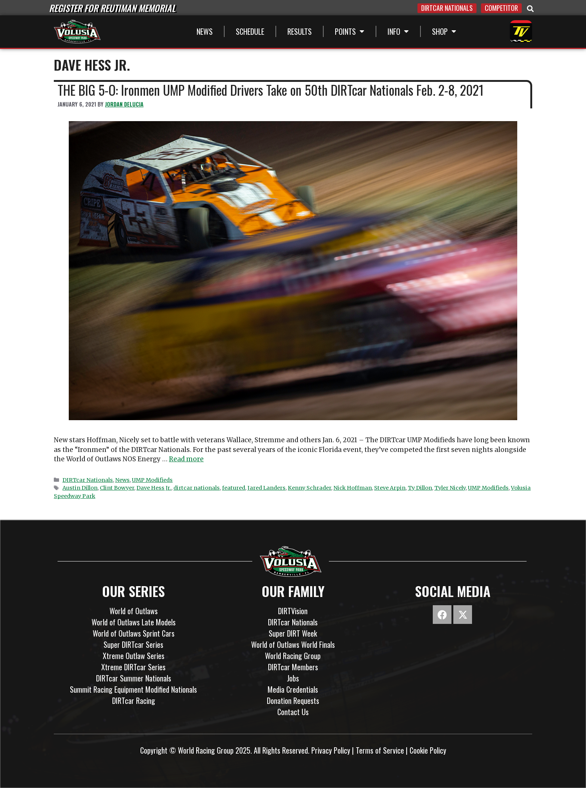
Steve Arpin (389, 487)
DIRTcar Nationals (87, 480)
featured (233, 487)
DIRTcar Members (293, 666)
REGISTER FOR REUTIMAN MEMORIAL (112, 8)
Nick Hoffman (352, 487)
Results (299, 31)
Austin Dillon (80, 487)
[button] (530, 9)
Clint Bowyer (117, 487)
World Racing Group (293, 655)
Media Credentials (293, 689)
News (205, 31)
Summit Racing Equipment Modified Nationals (133, 689)
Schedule (250, 31)
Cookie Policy (428, 750)
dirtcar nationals (196, 487)
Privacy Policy (330, 750)
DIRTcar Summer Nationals (133, 678)
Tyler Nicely (450, 487)
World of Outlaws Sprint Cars (134, 633)
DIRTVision (293, 610)
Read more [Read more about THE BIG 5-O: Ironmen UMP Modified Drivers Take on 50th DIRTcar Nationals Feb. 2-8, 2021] (186, 459)
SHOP (444, 31)
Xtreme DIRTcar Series (133, 666)
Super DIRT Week (293, 633)
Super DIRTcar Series (133, 644)
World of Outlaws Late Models (134, 622)
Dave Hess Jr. (153, 487)
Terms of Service (380, 750)
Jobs (293, 678)
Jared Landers (266, 487)
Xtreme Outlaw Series (133, 655)
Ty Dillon (420, 487)
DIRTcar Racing (133, 700)
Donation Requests (293, 700)
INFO (398, 31)
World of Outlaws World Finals (293, 644)
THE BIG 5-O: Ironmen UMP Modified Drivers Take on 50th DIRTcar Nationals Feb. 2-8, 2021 (271, 89)
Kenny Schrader (309, 487)
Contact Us (293, 711)
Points (349, 31)
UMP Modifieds (152, 480)
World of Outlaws (134, 610)
